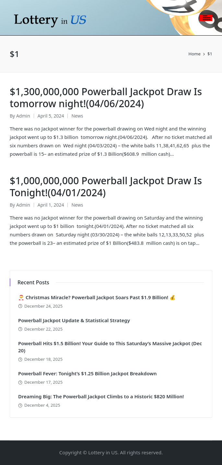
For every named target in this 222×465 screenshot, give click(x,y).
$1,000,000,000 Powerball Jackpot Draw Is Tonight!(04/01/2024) (106, 186)
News (77, 116)
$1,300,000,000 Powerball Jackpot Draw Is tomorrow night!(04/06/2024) (106, 97)
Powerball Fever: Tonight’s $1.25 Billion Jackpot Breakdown (87, 373)
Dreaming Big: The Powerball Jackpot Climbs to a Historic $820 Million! (101, 396)
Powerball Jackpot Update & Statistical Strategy (74, 320)
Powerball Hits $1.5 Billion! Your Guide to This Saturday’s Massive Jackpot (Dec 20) (110, 347)
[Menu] (205, 18)
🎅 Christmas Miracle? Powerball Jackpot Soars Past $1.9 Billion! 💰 (97, 297)
